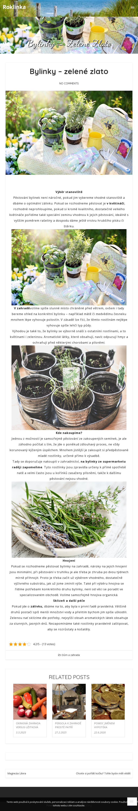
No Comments (69, 83)
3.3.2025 (21, 732)
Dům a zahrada (71, 655)
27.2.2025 (60, 732)
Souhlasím (132, 801)
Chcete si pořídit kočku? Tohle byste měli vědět (103, 773)
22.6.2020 (100, 732)
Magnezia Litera (16, 773)
